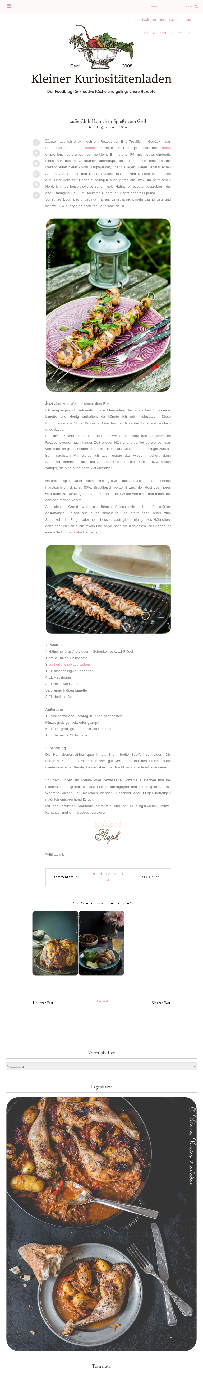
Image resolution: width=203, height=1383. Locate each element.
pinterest (163, 21)
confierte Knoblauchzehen (69, 664)
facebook (145, 21)
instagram (154, 8)
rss (180, 33)
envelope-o (189, 8)
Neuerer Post (43, 1002)
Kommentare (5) (66, 877)
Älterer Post (161, 1002)
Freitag (165, 148)
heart (172, 21)
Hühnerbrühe (71, 532)
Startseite (102, 1001)
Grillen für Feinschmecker (78, 148)
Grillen (154, 877)
